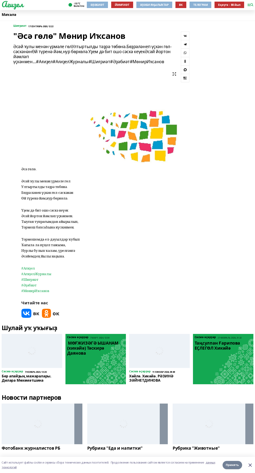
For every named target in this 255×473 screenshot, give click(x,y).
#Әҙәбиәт (29, 285)
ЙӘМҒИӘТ (122, 5)
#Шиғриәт (29, 279)
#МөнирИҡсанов (35, 290)
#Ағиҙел (28, 268)
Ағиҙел (12, 4)
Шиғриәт (20, 26)
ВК (180, 5)
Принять (232, 465)
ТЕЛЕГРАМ (200, 5)
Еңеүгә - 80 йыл (229, 5)
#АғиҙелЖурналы (36, 274)
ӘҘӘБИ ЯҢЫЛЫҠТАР (154, 5)
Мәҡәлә (9, 14)
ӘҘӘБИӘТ (97, 5)
